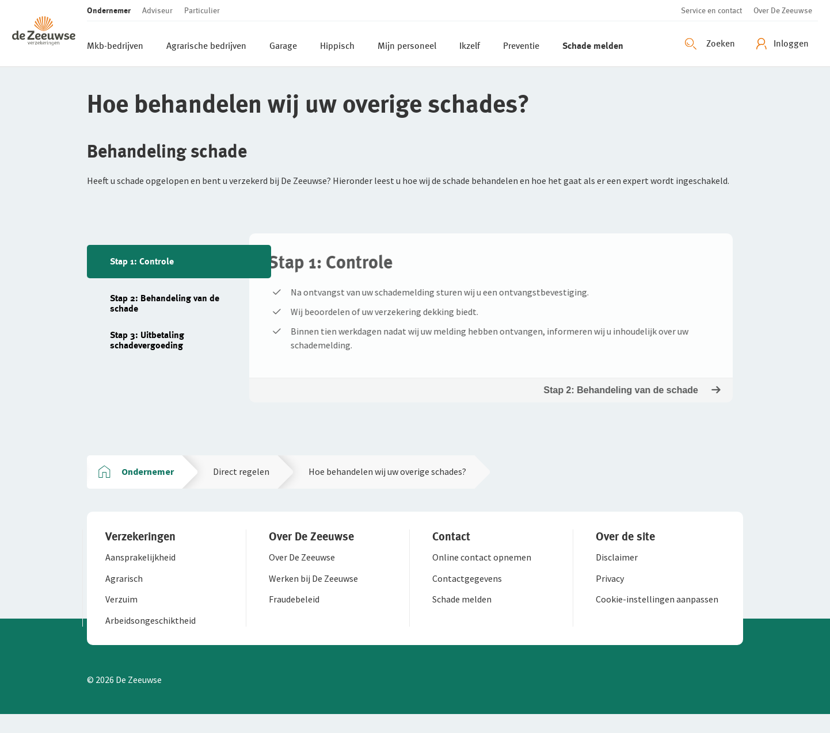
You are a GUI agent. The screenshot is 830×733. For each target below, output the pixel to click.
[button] (49, 33)
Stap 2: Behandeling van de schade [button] (631, 400)
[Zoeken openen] (711, 44)
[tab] (179, 261)
